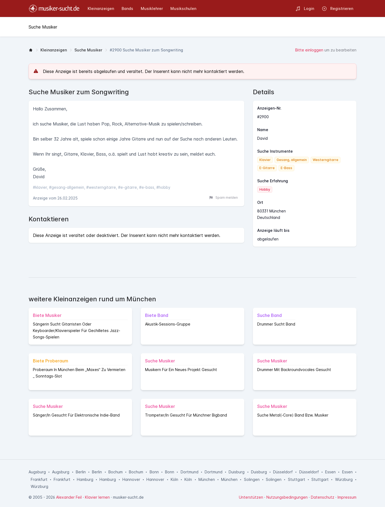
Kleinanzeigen (53, 50)
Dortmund (189, 472)
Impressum (347, 497)
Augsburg (37, 472)
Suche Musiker (88, 50)
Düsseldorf (283, 472)
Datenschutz (322, 497)
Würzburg (344, 479)
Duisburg (237, 472)
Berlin (81, 472)
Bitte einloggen (309, 50)
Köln (174, 479)
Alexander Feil (69, 497)
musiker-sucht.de (128, 497)
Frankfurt (39, 479)
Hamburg (85, 479)
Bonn (154, 472)
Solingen (252, 479)
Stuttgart (296, 479)
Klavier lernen (97, 497)
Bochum (115, 472)
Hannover (131, 479)
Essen (330, 472)
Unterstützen (251, 497)
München (206, 479)
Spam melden (223, 197)
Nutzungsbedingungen (287, 497)
